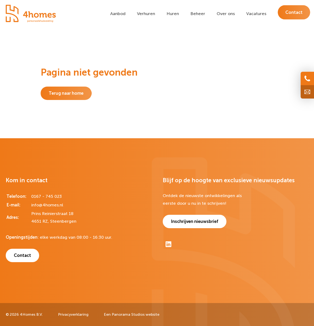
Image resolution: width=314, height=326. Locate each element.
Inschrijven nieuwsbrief (194, 221)
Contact (22, 255)
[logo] (31, 13)
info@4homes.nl (47, 205)
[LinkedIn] (168, 244)
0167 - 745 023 (46, 196)
